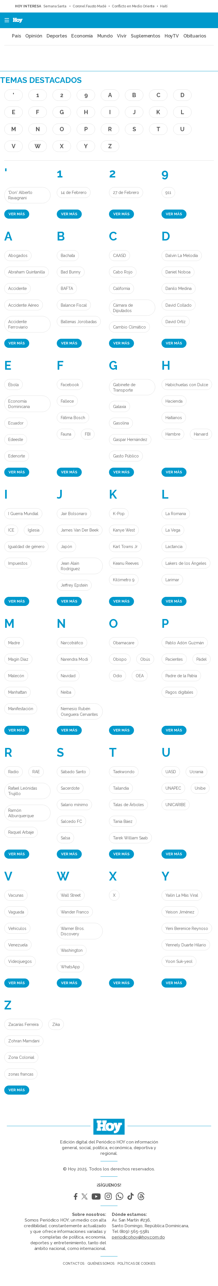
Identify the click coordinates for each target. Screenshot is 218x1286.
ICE (11, 530)
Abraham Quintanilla (26, 272)
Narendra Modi (74, 659)
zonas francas (20, 1074)
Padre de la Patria (181, 676)
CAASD (119, 255)
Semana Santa (55, 6)
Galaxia (119, 406)
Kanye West (124, 530)
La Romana (175, 513)
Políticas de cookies (136, 1264)
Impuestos (18, 563)
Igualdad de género (26, 546)
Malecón (16, 676)
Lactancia (174, 546)
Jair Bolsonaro (74, 513)
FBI (88, 434)
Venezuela (18, 945)
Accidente (17, 288)
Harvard (201, 434)
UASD (170, 771)
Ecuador (16, 423)
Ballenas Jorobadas (79, 321)
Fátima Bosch (73, 417)
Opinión (33, 36)
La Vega (172, 530)
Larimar (172, 580)
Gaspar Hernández (130, 439)
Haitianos (173, 417)
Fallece (67, 401)
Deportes (57, 36)
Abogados (18, 255)
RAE (36, 771)
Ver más (17, 214)
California (121, 288)
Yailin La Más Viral (181, 895)
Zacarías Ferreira (23, 1024)
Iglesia (33, 530)
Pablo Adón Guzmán (184, 643)
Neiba (66, 692)
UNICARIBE (175, 804)
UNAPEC (173, 788)
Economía (82, 36)
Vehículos (17, 928)
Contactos (73, 1264)
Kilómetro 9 (124, 580)
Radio (13, 771)
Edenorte (16, 456)
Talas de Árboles (128, 804)
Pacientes (174, 659)
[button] (5, 20)
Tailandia (121, 788)
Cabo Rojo (123, 272)
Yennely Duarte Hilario (185, 945)
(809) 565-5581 (135, 1231)
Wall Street (71, 895)
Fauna (66, 434)
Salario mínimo (74, 804)
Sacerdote (70, 788)
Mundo (105, 36)
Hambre (172, 434)
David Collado (178, 305)
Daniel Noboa (177, 272)
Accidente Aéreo (23, 305)
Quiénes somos (100, 1264)
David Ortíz (175, 321)
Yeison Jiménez (179, 912)
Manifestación (20, 708)
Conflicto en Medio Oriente (133, 6)
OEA (140, 676)
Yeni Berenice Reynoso (186, 928)
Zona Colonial (21, 1057)
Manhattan (17, 692)
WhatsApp (70, 967)
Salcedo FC (71, 821)
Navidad (68, 676)
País (16, 36)
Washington (72, 950)
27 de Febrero (126, 192)
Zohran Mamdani (23, 1041)
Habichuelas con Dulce (186, 384)
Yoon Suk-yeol (178, 961)
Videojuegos (20, 961)
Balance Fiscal (74, 305)
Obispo (120, 659)
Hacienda (174, 401)
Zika (56, 1024)
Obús (145, 659)
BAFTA (67, 288)
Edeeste (15, 439)
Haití (163, 6)
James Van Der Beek (79, 530)
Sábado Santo (73, 771)
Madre (14, 643)
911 (168, 192)
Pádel (201, 659)
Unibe (200, 788)
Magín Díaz (18, 659)
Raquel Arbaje (21, 832)
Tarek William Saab (130, 838)
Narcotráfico (72, 643)
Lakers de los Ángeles (185, 563)
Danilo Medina (178, 288)
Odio (117, 676)
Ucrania (196, 771)
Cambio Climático (129, 327)
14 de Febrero (74, 192)
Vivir (122, 36)
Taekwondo (124, 771)
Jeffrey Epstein (74, 585)
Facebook (70, 384)
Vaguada (16, 912)
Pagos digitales (179, 692)
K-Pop (119, 513)
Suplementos (145, 36)
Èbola (13, 384)
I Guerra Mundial (23, 513)
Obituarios (194, 36)
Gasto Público (126, 456)
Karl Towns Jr (125, 546)
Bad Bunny (71, 272)
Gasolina (121, 423)
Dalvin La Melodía (181, 255)
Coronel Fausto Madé (89, 6)
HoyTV (172, 36)
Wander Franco (75, 912)
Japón (66, 546)
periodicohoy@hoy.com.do (138, 1237)
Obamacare (123, 643)
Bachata (68, 255)
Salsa (65, 838)
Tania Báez (123, 821)
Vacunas (16, 895)
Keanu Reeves (126, 563)
